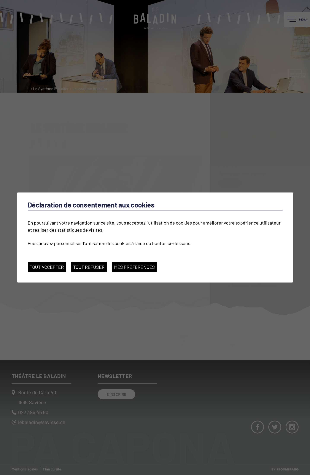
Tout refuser (89, 266)
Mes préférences (134, 266)
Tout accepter (47, 266)
